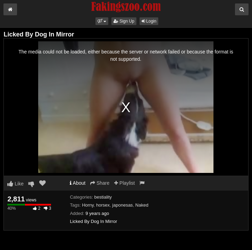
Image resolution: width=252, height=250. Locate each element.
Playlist (124, 183)
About (77, 183)
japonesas (122, 205)
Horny (88, 205)
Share (99, 183)
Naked (142, 205)
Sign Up (124, 21)
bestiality (103, 197)
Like (15, 183)
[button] (101, 21)
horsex (103, 205)
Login (149, 21)
